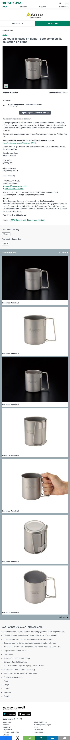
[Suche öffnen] (60, 3)
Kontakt (6, 725)
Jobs (36, 727)
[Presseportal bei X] (16, 719)
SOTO (5, 34)
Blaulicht (23, 7)
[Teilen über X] (17, 738)
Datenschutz (7, 730)
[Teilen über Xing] (41, 738)
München (6, 234)
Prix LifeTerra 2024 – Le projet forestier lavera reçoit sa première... (28, 639)
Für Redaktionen (40, 722)
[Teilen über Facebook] (6, 738)
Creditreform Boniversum (13, 677)
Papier (6, 681)
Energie (7, 685)
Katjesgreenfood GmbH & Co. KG (16, 651)
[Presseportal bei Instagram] (20, 719)
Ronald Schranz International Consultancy (19, 670)
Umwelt (6, 688)
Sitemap (6, 735)
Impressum (7, 722)
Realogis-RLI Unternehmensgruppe (17, 658)
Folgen (52, 23)
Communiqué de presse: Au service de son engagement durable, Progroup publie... (35, 632)
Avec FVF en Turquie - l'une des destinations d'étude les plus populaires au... (32, 647)
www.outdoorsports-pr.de (14, 188)
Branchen (7, 696)
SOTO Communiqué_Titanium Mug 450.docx (27, 220)
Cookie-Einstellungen (11, 732)
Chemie (5, 243)
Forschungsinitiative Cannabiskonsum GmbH (20, 673)
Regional (42, 7)
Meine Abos (63, 7)
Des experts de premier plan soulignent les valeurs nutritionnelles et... (30, 643)
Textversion (38, 730)
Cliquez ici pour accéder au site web (35, 113)
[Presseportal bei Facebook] (14, 719)
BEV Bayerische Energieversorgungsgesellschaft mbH (24, 666)
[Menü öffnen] (66, 3)
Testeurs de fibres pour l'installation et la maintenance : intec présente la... (31, 635)
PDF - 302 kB (25, 105)
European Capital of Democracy (16, 662)
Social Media (39, 732)
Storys (4, 7)
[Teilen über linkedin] (52, 738)
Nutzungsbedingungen (42, 725)
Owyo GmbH (8, 654)
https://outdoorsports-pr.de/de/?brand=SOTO (19, 143)
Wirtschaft (7, 692)
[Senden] (64, 738)
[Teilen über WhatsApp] (29, 738)
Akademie (6, 727)
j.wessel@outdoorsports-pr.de (15, 186)
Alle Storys (17, 23)
